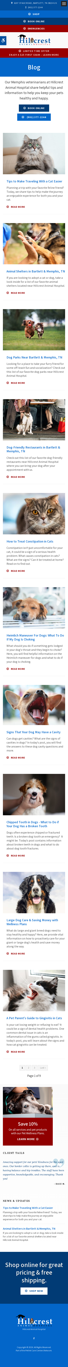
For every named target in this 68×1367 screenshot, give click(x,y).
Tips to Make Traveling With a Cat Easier (34, 181)
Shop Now (36, 1291)
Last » (43, 1067)
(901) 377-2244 (35, 7)
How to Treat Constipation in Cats (30, 541)
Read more (18, 206)
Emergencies (36, 28)
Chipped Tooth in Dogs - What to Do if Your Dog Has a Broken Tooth (33, 824)
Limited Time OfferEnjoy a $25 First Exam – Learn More (34, 52)
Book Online (36, 21)
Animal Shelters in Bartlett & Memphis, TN (36, 271)
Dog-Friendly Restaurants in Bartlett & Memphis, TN (33, 449)
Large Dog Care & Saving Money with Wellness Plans (32, 922)
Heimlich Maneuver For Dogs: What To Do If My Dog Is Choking (35, 637)
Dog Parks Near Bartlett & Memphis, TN (34, 357)
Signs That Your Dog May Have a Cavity (34, 732)
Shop (36, 14)
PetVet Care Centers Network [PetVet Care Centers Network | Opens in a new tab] (38, 1350)
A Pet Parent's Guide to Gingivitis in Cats (34, 1018)
